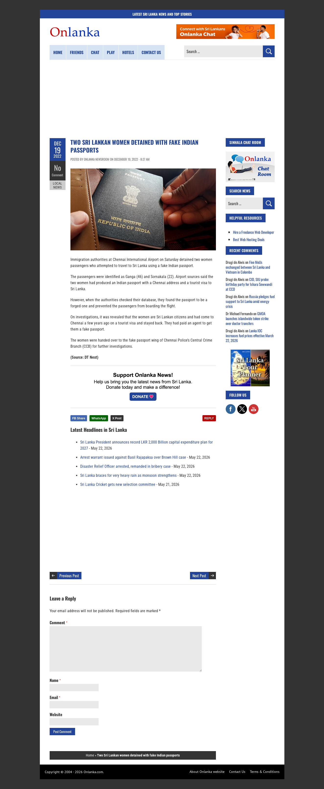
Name (55, 680)
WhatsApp (98, 418)
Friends (76, 52)
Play (111, 52)
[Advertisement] (162, 99)
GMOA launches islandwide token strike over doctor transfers (247, 318)
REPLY (209, 418)
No (57, 167)
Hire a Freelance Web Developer (253, 232)
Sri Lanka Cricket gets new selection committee (117, 484)
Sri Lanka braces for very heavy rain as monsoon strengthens (128, 475)
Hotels (128, 52)
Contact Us (237, 771)
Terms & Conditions (264, 771)
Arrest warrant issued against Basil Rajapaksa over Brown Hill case (133, 457)
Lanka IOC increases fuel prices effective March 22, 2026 (250, 335)
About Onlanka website (207, 771)
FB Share (78, 418)
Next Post (199, 575)
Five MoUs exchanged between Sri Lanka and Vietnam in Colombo (248, 267)
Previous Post (69, 575)
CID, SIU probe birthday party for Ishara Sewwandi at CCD (249, 284)
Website (56, 714)
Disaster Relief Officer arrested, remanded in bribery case (125, 466)
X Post (117, 418)
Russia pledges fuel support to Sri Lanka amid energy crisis (250, 301)
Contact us (151, 52)
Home (57, 52)
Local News (57, 185)
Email (55, 697)
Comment (57, 174)
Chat (95, 52)
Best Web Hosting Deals (249, 239)
